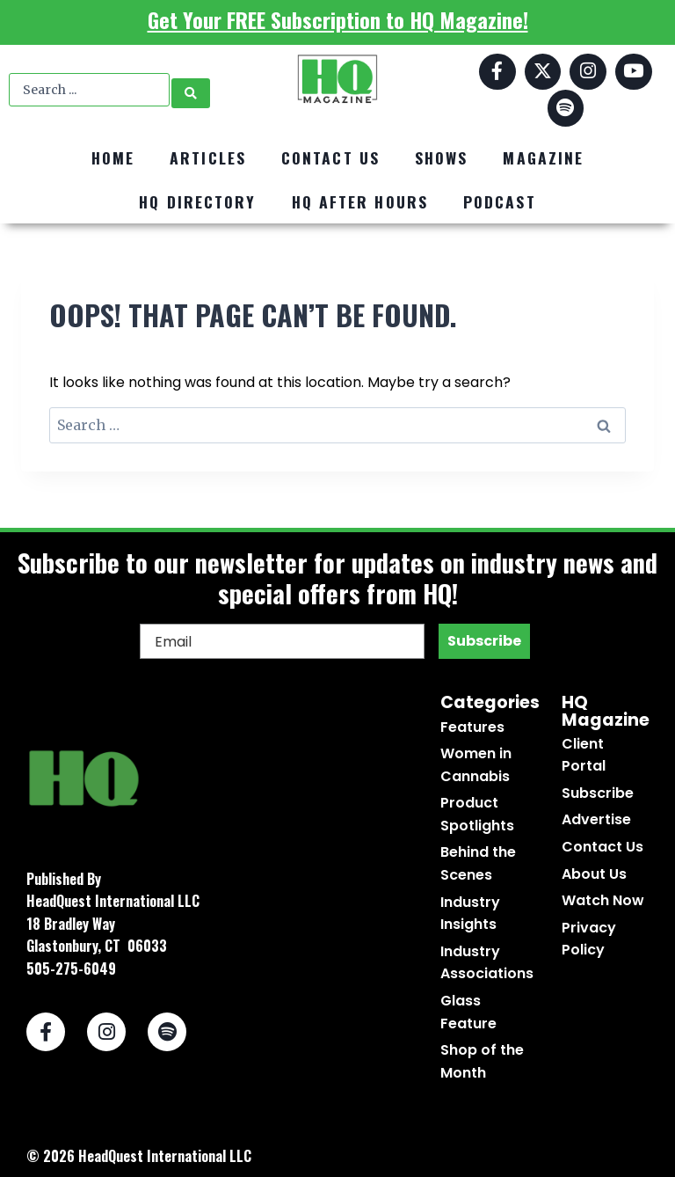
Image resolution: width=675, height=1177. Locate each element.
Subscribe (484, 641)
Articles (208, 157)
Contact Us (330, 157)
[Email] (282, 641)
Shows (441, 157)
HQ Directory (197, 201)
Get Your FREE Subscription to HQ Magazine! (338, 19)
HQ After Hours (360, 201)
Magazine (543, 157)
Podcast (499, 201)
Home (112, 157)
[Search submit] (190, 90)
